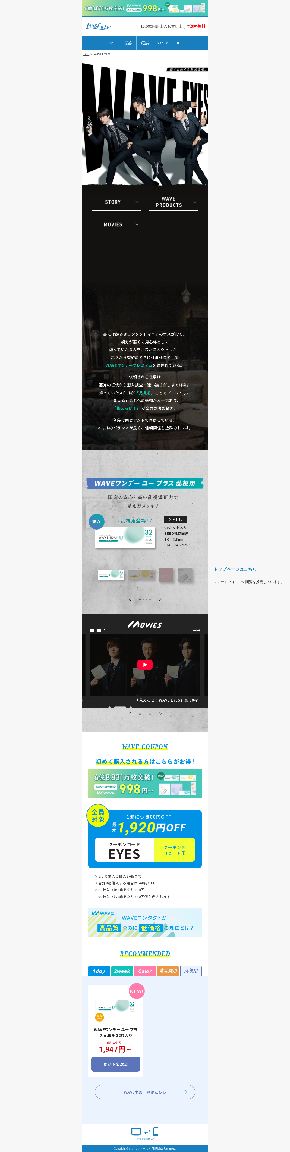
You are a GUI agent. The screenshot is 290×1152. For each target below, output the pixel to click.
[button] (129, 714)
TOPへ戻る (41, 576)
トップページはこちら (235, 569)
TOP (86, 54)
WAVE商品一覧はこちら (145, 1092)
